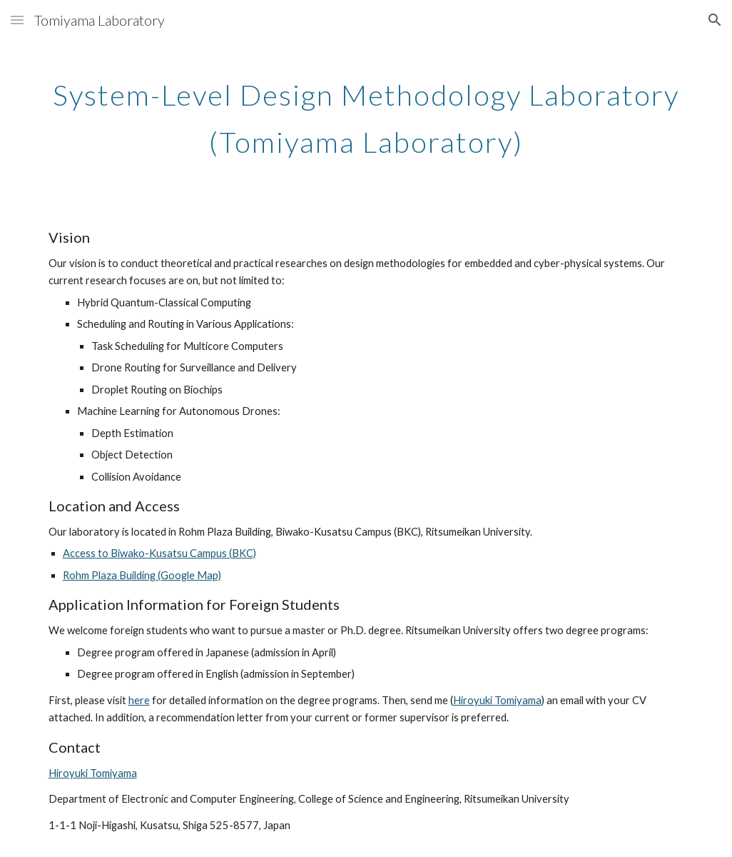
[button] (17, 19)
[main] (366, 113)
